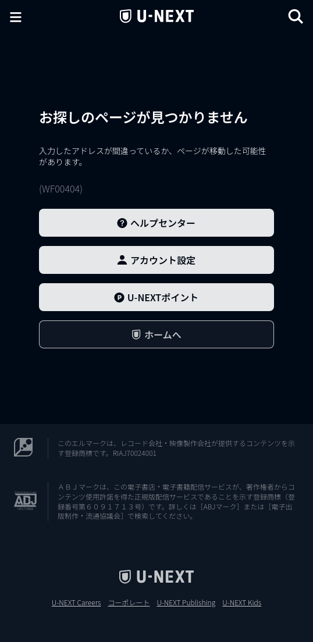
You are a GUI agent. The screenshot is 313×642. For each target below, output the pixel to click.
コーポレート (129, 602)
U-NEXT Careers (76, 602)
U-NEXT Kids (241, 602)
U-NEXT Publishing (185, 602)
